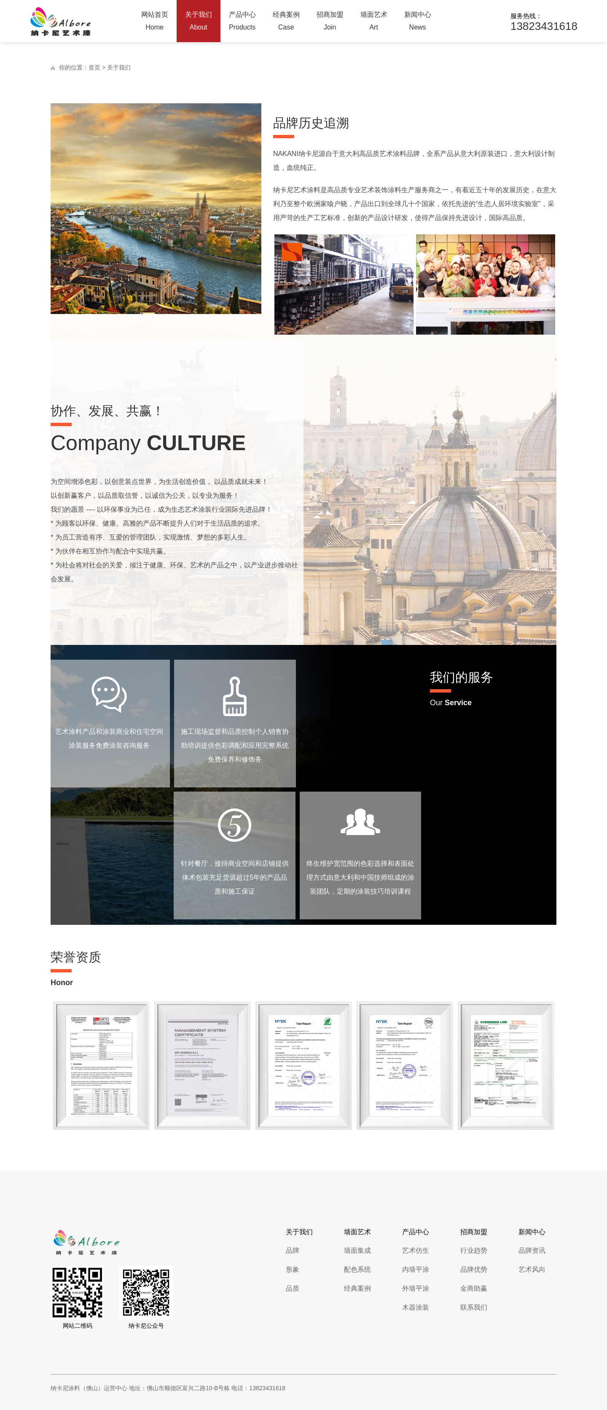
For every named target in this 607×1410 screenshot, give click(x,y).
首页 (94, 67)
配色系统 (357, 1269)
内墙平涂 (415, 1269)
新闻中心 (417, 22)
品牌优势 (473, 1269)
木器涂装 (415, 1307)
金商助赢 (473, 1288)
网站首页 (154, 22)
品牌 (292, 1250)
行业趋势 (473, 1250)
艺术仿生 (415, 1250)
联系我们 (473, 1307)
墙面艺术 (373, 22)
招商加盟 (330, 22)
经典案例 (286, 22)
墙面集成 (357, 1250)
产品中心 (242, 22)
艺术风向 (531, 1269)
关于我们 (198, 22)
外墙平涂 (415, 1288)
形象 (292, 1269)
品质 (292, 1288)
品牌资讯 (531, 1250)
